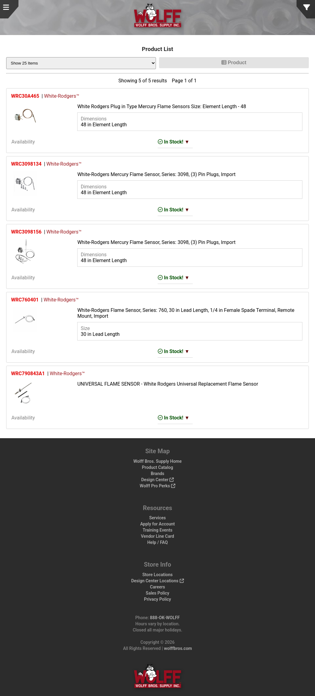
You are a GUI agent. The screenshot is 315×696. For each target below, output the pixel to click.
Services (157, 517)
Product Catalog (157, 467)
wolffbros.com (178, 648)
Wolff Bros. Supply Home (157, 461)
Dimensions (93, 119)
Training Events (158, 530)
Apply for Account (157, 523)
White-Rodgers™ (61, 96)
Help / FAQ (157, 542)
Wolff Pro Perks (157, 485)
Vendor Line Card (157, 536)
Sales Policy (157, 593)
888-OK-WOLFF (165, 617)
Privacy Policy (157, 599)
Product (233, 62)
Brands (157, 473)
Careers (157, 586)
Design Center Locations (157, 580)
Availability (23, 142)
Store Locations (157, 574)
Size (85, 328)
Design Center (157, 479)
